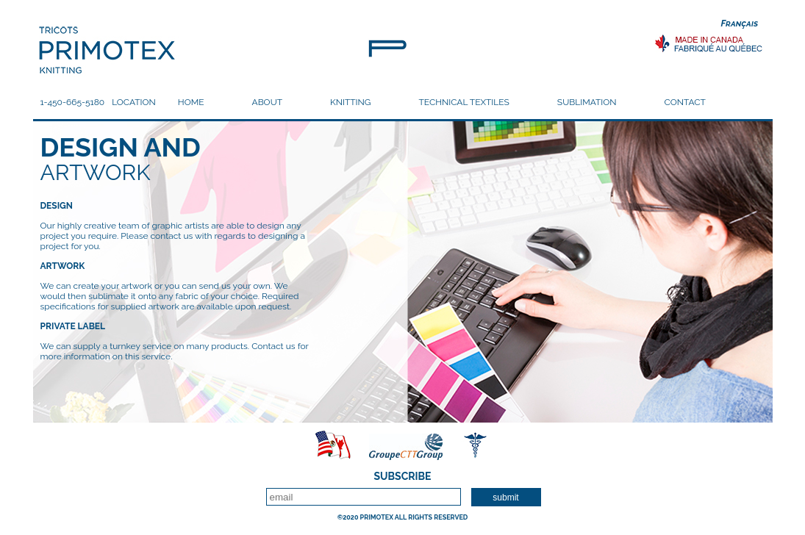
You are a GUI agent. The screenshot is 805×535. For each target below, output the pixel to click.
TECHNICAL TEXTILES (463, 102)
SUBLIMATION (587, 102)
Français (740, 23)
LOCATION (134, 102)
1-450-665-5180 (72, 102)
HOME (191, 102)
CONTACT (685, 102)
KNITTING (350, 102)
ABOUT (267, 102)
